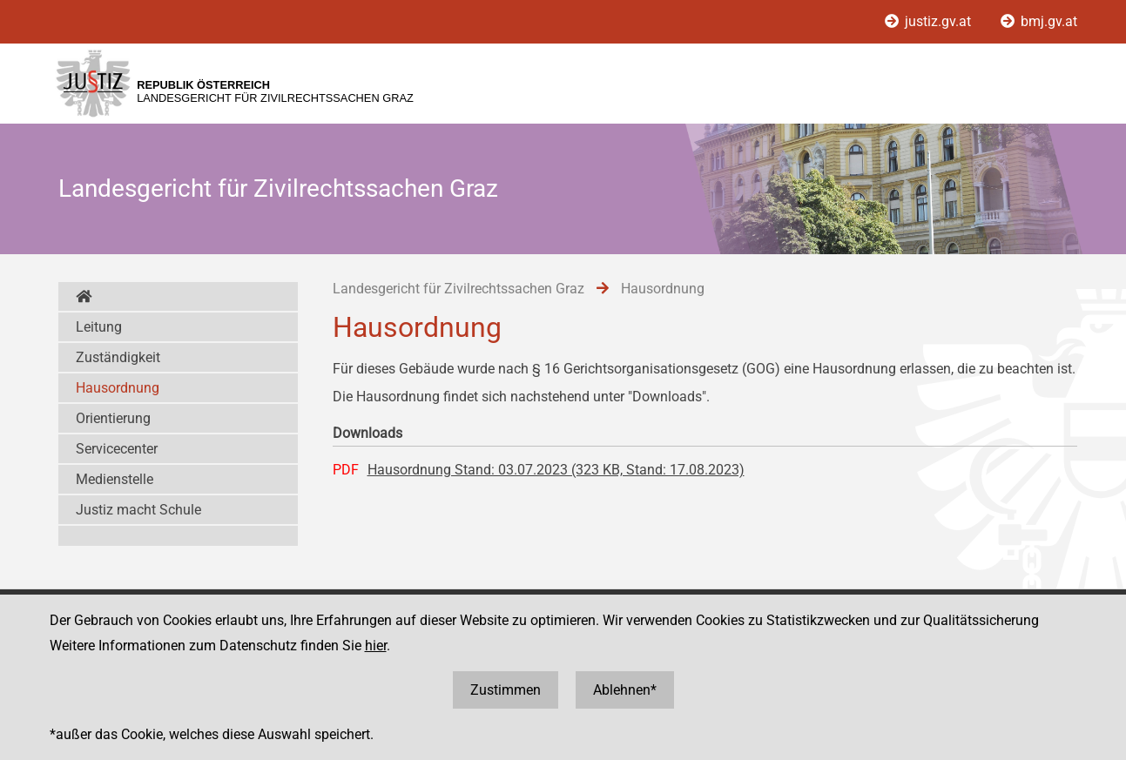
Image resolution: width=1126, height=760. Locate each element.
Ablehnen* (625, 690)
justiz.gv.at (929, 21)
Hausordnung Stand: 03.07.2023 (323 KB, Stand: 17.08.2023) (556, 469)
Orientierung (113, 418)
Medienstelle (114, 479)
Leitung (99, 327)
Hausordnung (117, 388)
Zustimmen (505, 690)
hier (376, 645)
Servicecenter (117, 449)
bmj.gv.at (1039, 21)
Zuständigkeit (118, 357)
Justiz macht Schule (138, 509)
